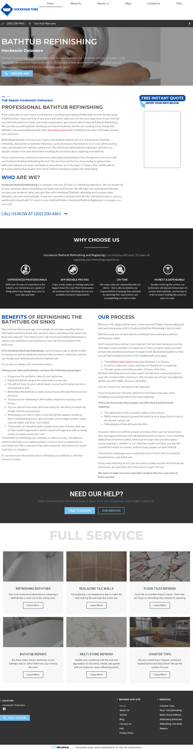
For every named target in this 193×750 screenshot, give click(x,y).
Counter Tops (167, 705)
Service (103, 3)
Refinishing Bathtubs (171, 719)
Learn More (33, 605)
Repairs (164, 728)
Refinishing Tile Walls (171, 723)
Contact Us (153, 3)
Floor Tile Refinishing (171, 710)
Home (50, 3)
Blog (128, 3)
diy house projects (58, 130)
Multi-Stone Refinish (170, 714)
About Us (75, 3)
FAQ (179, 3)
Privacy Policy (127, 732)
